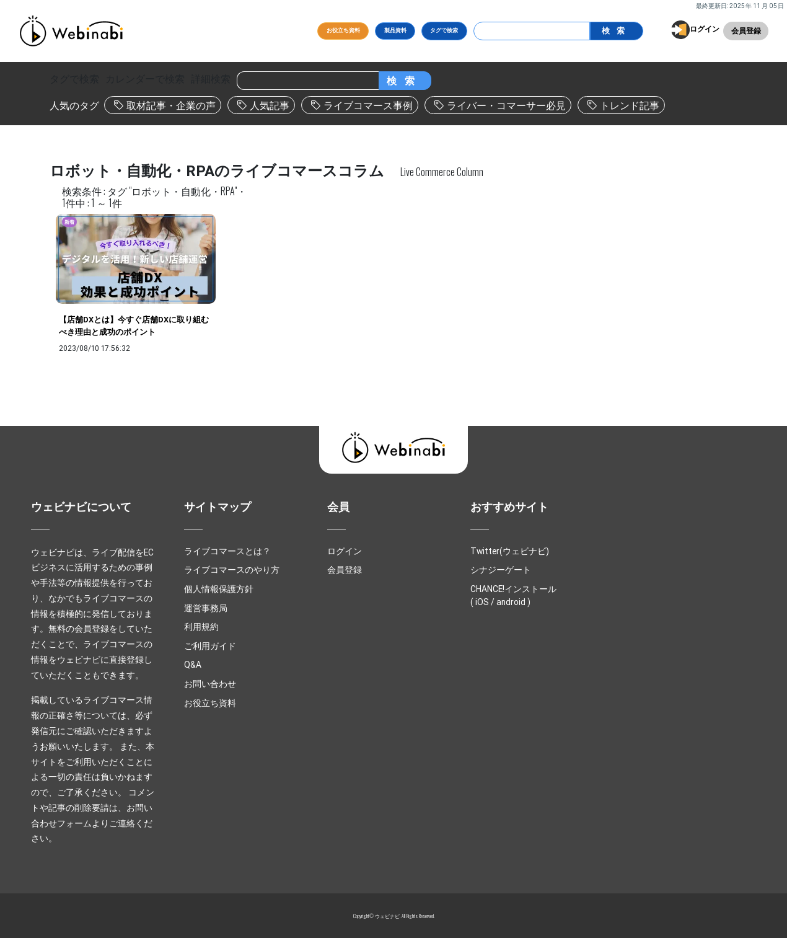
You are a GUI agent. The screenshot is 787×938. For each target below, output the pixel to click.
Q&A (192, 664)
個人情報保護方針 (218, 589)
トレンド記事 (629, 105)
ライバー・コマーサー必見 (506, 105)
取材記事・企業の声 (171, 105)
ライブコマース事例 (368, 105)
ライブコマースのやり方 (231, 569)
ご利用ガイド (210, 646)
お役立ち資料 (343, 30)
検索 (616, 30)
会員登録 (746, 30)
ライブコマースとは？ (227, 551)
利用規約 (201, 626)
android (510, 602)
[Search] (532, 31)
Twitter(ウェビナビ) (509, 551)
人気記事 (269, 105)
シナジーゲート (500, 569)
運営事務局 (205, 608)
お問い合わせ (210, 683)
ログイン (704, 28)
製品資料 (395, 30)
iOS (482, 602)
